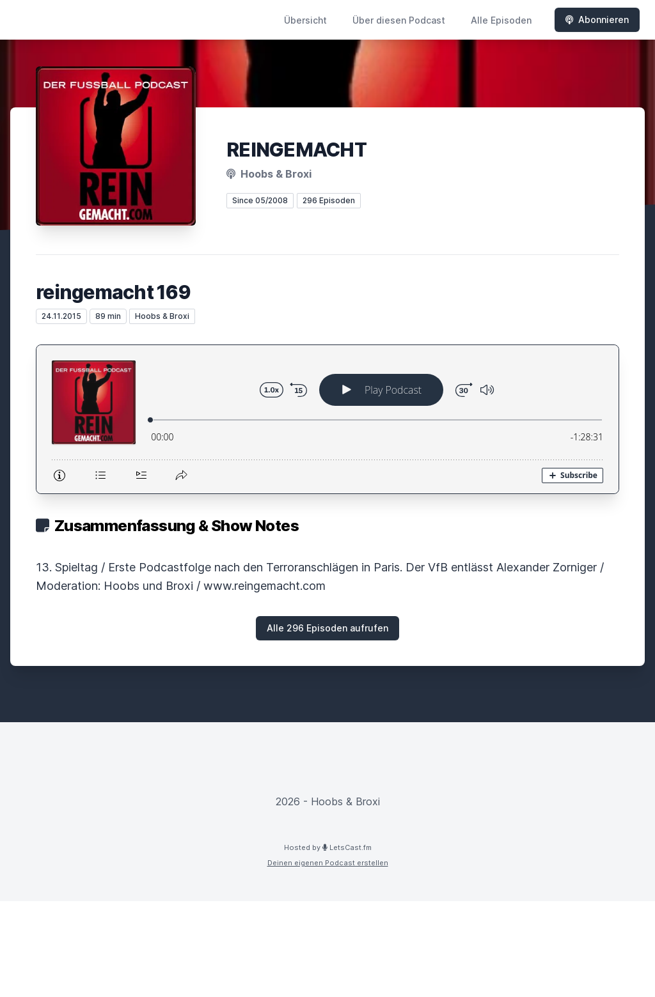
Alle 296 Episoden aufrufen (327, 627)
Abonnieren (597, 19)
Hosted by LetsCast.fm (328, 847)
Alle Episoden (501, 20)
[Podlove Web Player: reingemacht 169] (327, 419)
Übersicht (305, 20)
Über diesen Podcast (398, 20)
